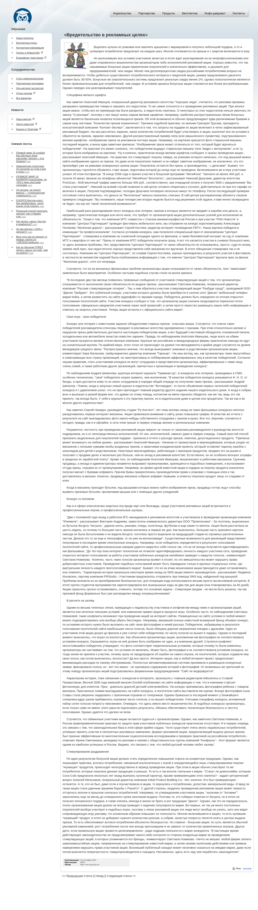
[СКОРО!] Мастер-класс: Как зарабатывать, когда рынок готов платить (30, 203)
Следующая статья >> (121, 876)
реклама (247, 868)
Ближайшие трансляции (31, 57)
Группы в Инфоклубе (29, 52)
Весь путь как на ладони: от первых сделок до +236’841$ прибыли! (31, 239)
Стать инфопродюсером (29, 78)
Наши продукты (25, 38)
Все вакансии (23, 98)
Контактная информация (30, 47)
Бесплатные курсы (26, 43)
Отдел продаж (25, 93)
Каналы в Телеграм (28, 129)
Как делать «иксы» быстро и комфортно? (31, 223)
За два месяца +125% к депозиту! (29, 230)
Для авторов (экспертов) (30, 88)
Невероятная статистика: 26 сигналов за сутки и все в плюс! (31, 169)
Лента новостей (26, 124)
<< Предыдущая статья (77, 876)
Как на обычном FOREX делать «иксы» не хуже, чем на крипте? (32, 250)
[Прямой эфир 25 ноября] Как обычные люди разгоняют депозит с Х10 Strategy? (30, 157)
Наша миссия (25, 119)
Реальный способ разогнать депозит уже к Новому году (32, 214)
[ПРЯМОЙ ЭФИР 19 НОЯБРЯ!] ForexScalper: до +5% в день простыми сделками (31, 181)
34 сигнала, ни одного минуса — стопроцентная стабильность (30, 193)
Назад (100, 876)
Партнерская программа (30, 83)
